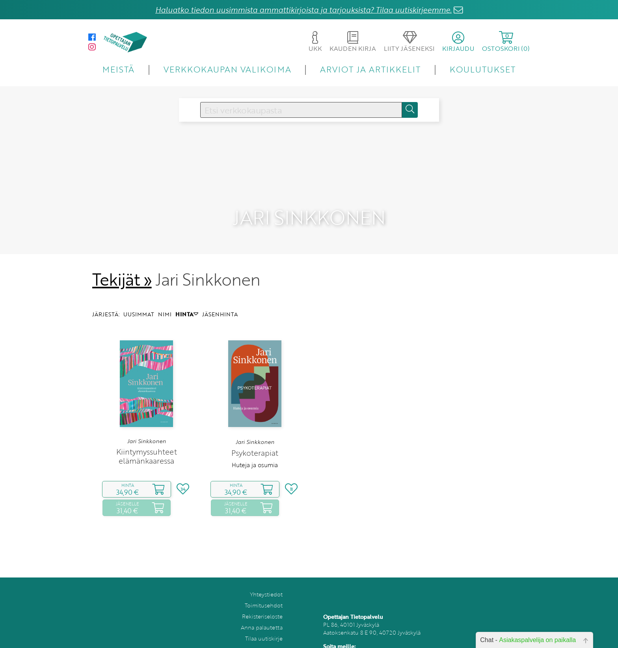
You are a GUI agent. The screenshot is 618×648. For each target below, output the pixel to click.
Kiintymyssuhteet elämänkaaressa (146, 443)
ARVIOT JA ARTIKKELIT (370, 69)
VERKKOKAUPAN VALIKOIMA (227, 69)
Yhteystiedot (266, 581)
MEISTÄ (118, 69)
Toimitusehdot (264, 592)
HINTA (186, 301)
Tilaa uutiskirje (264, 625)
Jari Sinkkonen (146, 428)
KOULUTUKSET (483, 69)
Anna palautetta (262, 614)
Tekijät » (122, 266)
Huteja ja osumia (255, 451)
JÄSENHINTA (220, 301)
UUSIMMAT (138, 301)
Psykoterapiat (254, 439)
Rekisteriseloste (262, 603)
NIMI (164, 301)
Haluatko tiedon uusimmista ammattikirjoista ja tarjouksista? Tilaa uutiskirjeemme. (303, 9)
